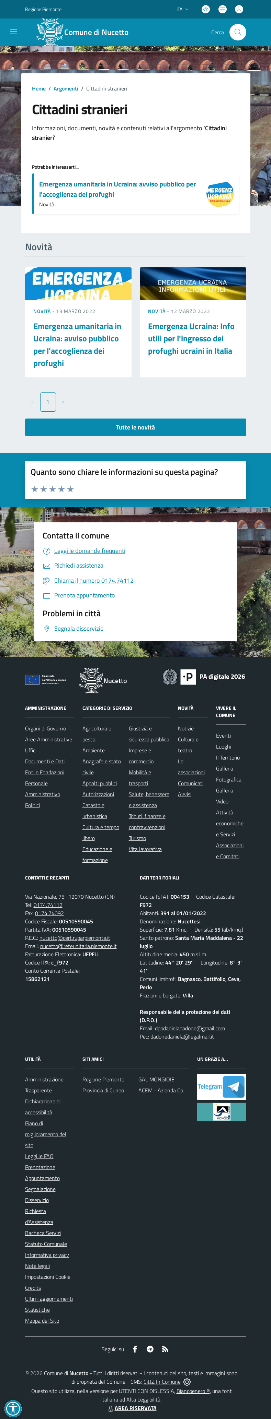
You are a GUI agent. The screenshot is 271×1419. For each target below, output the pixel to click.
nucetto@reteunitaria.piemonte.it (78, 946)
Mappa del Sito (42, 1321)
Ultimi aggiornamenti (49, 1299)
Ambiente (93, 750)
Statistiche (37, 1310)
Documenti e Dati (45, 761)
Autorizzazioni (98, 794)
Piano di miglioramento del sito (45, 1134)
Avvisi (184, 794)
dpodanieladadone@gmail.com (190, 1028)
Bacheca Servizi (43, 1233)
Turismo (137, 838)
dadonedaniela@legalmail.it (182, 1036)
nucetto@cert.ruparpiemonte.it (74, 938)
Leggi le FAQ (39, 1156)
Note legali (37, 1266)
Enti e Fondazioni (44, 772)
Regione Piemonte (103, 1079)
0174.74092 (49, 913)
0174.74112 (48, 905)
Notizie (186, 728)
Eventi (223, 735)
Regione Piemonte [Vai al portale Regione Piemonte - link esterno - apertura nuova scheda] (43, 9)
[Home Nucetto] (86, 32)
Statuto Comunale (46, 1244)
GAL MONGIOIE (156, 1079)
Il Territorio (228, 757)
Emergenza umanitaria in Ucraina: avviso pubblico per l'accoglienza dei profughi (117, 189)
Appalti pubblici (99, 783)
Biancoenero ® (193, 1391)
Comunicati (190, 783)
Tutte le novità (135, 427)
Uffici (30, 750)
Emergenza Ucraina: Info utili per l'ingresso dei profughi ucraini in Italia (191, 338)
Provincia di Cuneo (103, 1090)
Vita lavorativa (145, 849)
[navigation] (14, 31)
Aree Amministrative (48, 739)
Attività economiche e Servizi (230, 823)
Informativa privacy (47, 1255)
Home (39, 88)
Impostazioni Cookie (47, 1277)
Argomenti (66, 88)
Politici (32, 805)
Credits (33, 1288)
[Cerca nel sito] (237, 32)
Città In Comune (162, 1382)
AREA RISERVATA (131, 1408)
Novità (43, 311)
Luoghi (223, 746)
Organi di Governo (45, 728)
